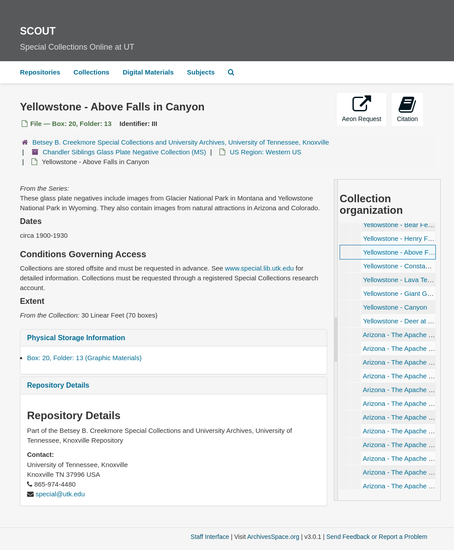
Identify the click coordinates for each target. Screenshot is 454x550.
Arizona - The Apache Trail (402, 334)
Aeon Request (361, 108)
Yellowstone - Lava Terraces (404, 279)
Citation (407, 108)
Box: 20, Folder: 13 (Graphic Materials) (84, 357)
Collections (92, 72)
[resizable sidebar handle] (336, 340)
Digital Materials (148, 72)
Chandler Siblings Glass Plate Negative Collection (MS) (124, 152)
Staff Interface (210, 536)
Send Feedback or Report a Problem (376, 536)
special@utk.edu (60, 494)
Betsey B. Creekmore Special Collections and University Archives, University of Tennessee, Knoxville (180, 142)
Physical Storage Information (76, 338)
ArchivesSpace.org (273, 536)
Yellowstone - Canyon (395, 307)
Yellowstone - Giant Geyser (403, 293)
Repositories (40, 72)
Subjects (201, 72)
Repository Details (58, 385)
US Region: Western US (265, 152)
